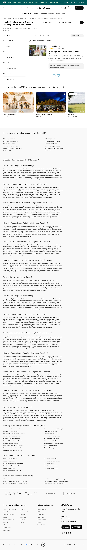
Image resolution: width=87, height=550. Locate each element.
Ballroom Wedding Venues (10, 431)
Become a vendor (60, 13)
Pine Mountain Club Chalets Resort (12, 148)
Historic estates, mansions (56, 18)
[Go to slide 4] (39, 55)
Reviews (23, 514)
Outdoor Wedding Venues (51, 448)
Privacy (5, 545)
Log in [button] (70, 8)
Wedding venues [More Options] (27, 13)
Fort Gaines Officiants (9, 461)
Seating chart (7, 527)
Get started (66, 527)
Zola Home (72, 2)
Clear (50, 40)
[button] (60, 22)
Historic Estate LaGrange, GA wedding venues (56, 479)
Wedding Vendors (7, 18)
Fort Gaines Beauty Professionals (12, 470)
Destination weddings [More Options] (47, 13)
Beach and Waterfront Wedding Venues (14, 433)
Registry (5, 517)
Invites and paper (8, 520)
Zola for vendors (80, 2)
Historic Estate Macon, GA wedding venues (15, 479)
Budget (5, 522)
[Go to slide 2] (36, 55)
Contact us (40, 522)
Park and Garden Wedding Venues (12, 450)
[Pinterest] (64, 533)
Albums (5, 525)
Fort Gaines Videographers (51, 465)
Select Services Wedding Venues (53, 440)
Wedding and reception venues (20, 18)
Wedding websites (9, 514)
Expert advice (21, 8)
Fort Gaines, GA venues (43, 18)
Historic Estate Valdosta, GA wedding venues (15, 483)
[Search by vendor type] (52, 22)
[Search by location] (70, 22)
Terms (45, 2)
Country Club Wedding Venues (11, 438)
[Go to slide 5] (40, 55)
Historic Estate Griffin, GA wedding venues (55, 483)
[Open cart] (65, 8)
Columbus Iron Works (9, 143)
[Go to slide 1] (35, 55)
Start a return (41, 517)
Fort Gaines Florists (49, 463)
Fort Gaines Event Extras (10, 458)
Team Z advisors (42, 525)
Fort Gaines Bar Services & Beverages (13, 463)
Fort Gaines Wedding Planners (52, 461)
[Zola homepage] (43, 8)
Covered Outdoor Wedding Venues (53, 443)
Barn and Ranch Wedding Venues (12, 436)
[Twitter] (66, 533)
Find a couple (30, 8)
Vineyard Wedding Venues (51, 433)
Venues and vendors (9, 509)
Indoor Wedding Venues (50, 445)
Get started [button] (79, 8)
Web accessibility (34, 545)
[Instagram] (68, 533)
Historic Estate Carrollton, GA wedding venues (56, 481)
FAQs (39, 512)
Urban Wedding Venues (50, 431)
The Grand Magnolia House (10, 146)
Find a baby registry (68, 521)
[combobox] (70, 22)
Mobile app (6, 530)
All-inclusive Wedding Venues (52, 436)
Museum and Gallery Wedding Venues (13, 448)
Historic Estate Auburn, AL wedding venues (15, 481)
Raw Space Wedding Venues (51, 438)
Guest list (6, 512)
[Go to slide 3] (37, 55)
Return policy (41, 520)
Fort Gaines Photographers (51, 468)
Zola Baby (66, 2)
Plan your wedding (9, 8)
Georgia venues (32, 18)
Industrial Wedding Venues (10, 443)
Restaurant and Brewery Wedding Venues (55, 429)
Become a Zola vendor (27, 512)
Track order (40, 514)
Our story (23, 509)
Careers (22, 520)
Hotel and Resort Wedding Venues (12, 440)
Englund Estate (7, 150)
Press (22, 522)
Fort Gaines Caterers (9, 468)
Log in (64, 516)
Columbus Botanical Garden (10, 141)
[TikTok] (70, 533)
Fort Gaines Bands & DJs (50, 458)
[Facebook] (62, 533)
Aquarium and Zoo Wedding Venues (13, 429)
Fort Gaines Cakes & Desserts (11, 465)
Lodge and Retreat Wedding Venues (13, 445)
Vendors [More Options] (36, 13)
